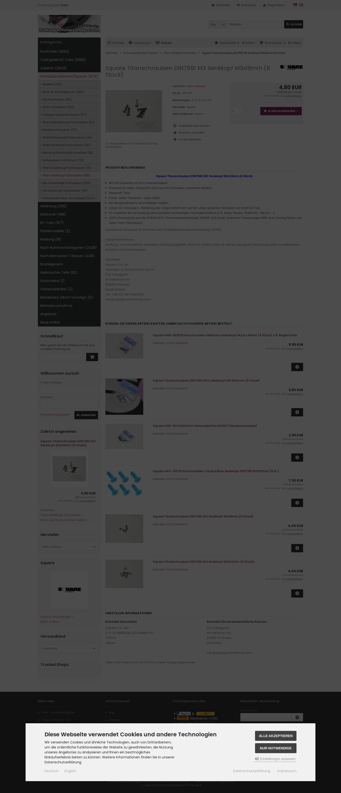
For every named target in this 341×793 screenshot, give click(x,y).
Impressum (286, 771)
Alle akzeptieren (276, 736)
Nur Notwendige (276, 748)
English (70, 771)
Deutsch (51, 771)
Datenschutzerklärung (251, 771)
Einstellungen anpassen (275, 759)
